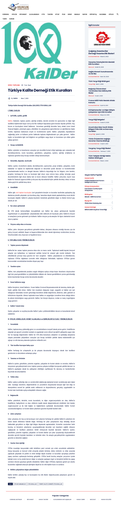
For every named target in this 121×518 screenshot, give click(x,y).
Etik (43, 14)
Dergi (70, 14)
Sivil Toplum (14, 85)
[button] (117, 14)
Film (63, 14)
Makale (77, 14)
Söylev (111, 14)
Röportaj (93, 14)
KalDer (10, 121)
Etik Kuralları (32, 484)
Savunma (102, 14)
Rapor (85, 14)
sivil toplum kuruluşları (23, 193)
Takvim (50, 14)
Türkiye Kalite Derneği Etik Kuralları (50, 484)
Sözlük (14, 14)
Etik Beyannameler (20, 484)
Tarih (5, 19)
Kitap (57, 14)
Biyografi (23, 14)
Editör (15, 98)
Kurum (11, 19)
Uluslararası (34, 14)
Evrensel (6, 14)
